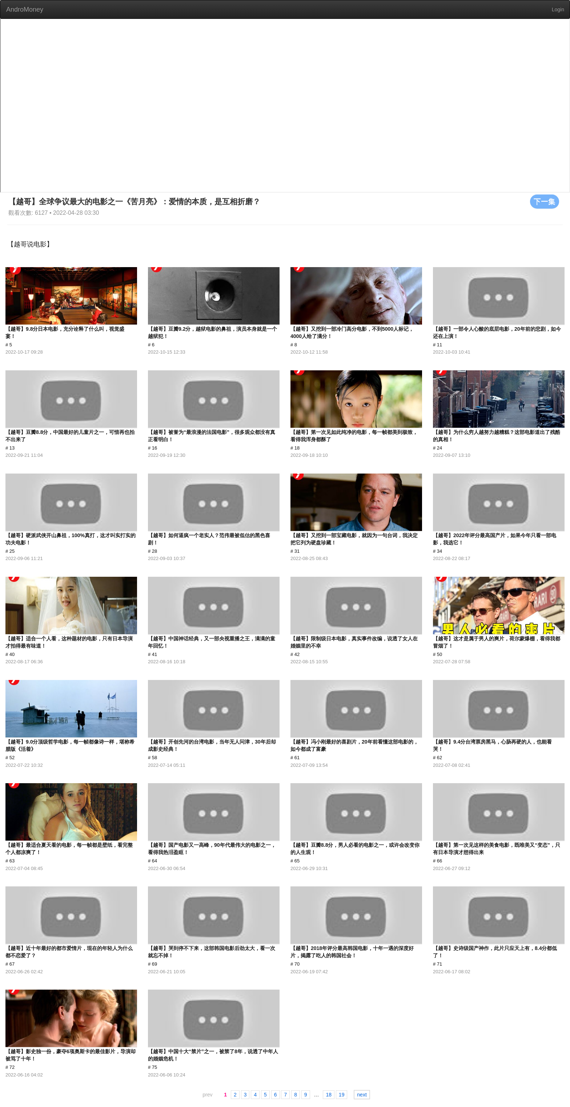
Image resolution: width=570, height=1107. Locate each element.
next (361, 1095)
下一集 (544, 201)
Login (558, 9)
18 (329, 1095)
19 (342, 1095)
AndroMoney (24, 9)
